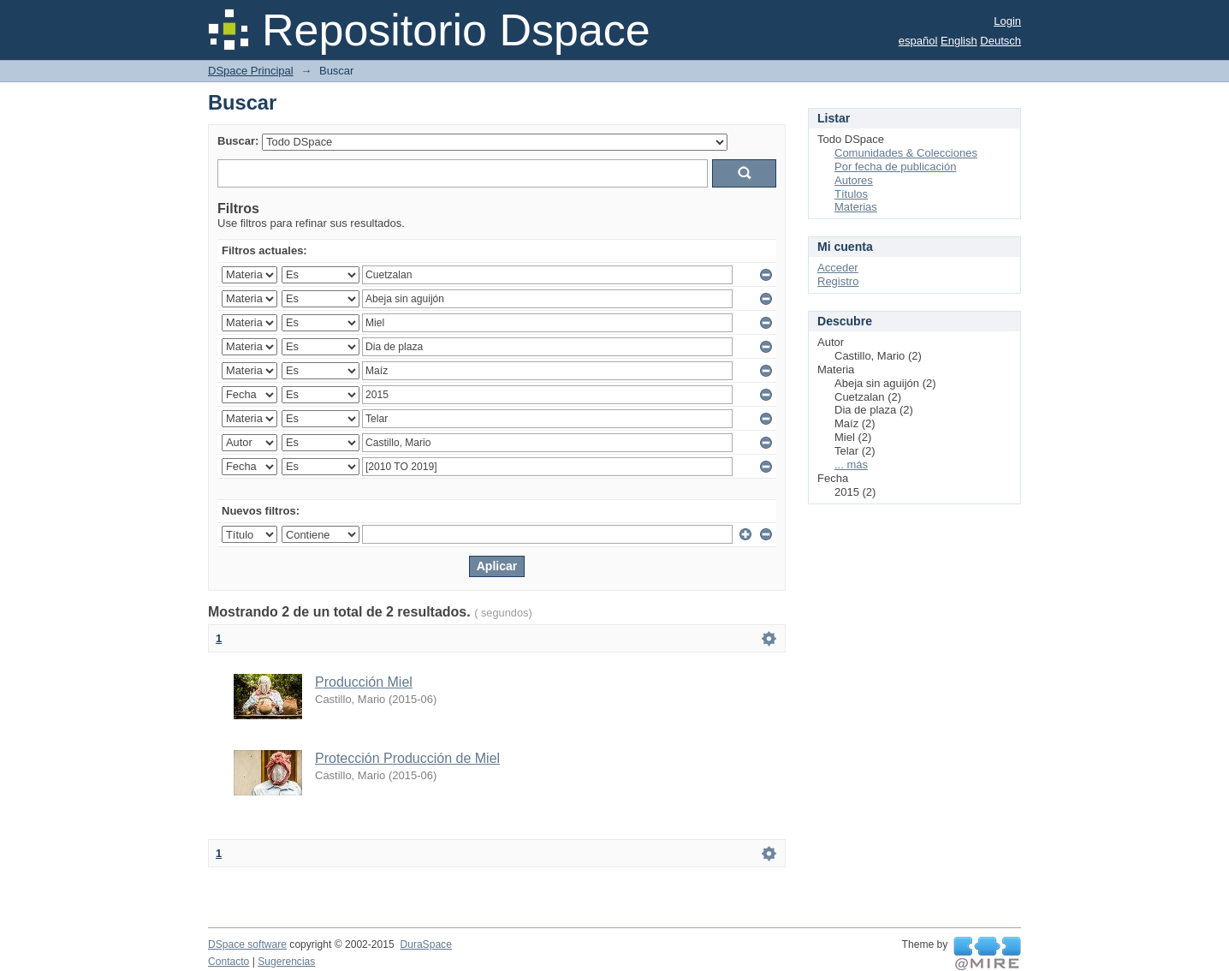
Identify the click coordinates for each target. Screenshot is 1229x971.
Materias (855, 206)
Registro (837, 281)
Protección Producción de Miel (407, 758)
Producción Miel (364, 682)
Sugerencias (286, 962)
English (959, 40)
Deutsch (1000, 40)
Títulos (851, 194)
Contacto (228, 962)
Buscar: (237, 140)
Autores (853, 180)
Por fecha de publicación (895, 166)
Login (1007, 21)
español (918, 40)
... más (851, 464)
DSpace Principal (251, 70)
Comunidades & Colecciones (905, 152)
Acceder (837, 267)
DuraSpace (425, 944)
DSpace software (247, 944)
